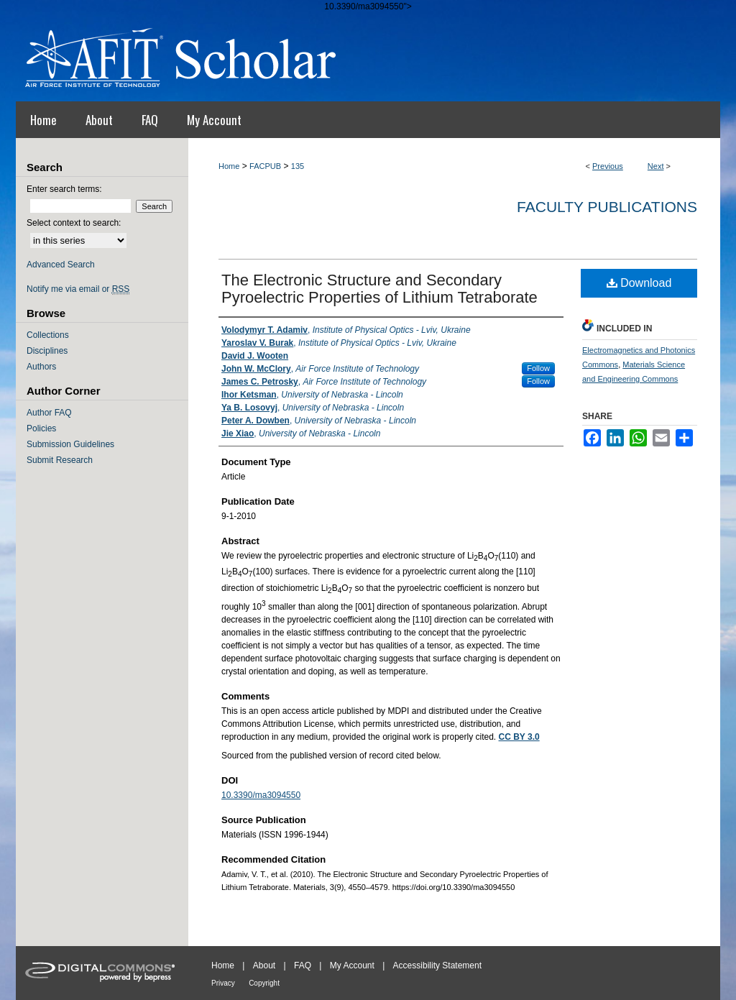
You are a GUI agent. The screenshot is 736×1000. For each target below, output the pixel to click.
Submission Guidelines (70, 444)
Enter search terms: (64, 189)
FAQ (302, 965)
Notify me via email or (78, 289)
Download (639, 283)
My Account (352, 965)
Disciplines (47, 351)
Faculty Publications (607, 206)
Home (228, 166)
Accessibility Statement (437, 965)
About (264, 965)
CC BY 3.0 (519, 737)
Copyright (264, 983)
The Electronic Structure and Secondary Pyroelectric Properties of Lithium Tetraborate (379, 288)
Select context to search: (74, 223)
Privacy (223, 983)
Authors (41, 367)
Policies (41, 428)
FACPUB (265, 166)
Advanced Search (61, 265)
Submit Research (60, 460)
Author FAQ (49, 413)
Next (656, 166)
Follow (538, 368)
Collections (48, 335)
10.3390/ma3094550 (260, 795)
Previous (607, 166)
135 (297, 166)
